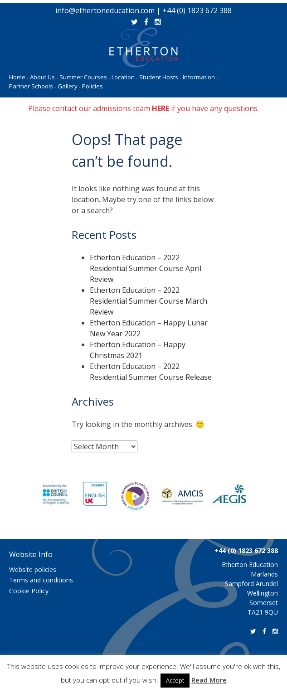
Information (200, 77)
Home (18, 77)
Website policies (32, 569)
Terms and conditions (41, 580)
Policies (92, 86)
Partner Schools (32, 86)
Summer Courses (84, 77)
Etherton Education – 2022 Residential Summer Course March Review (148, 301)
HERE (160, 108)
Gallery (69, 86)
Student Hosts (160, 77)
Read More (209, 679)
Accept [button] (175, 680)
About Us (44, 77)
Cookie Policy (29, 590)
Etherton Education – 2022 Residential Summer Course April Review (145, 268)
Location (124, 77)
